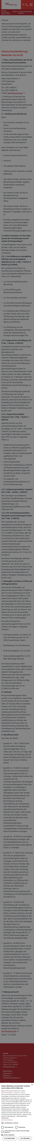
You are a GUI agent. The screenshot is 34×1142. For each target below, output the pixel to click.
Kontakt (23, 1092)
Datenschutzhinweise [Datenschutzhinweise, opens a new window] (7, 1120)
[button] (17, 1135)
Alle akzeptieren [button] (9, 1138)
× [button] (32, 1085)
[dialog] (17, 1112)
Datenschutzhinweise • (7, 1092)
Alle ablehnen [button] (25, 1138)
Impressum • (17, 1092)
